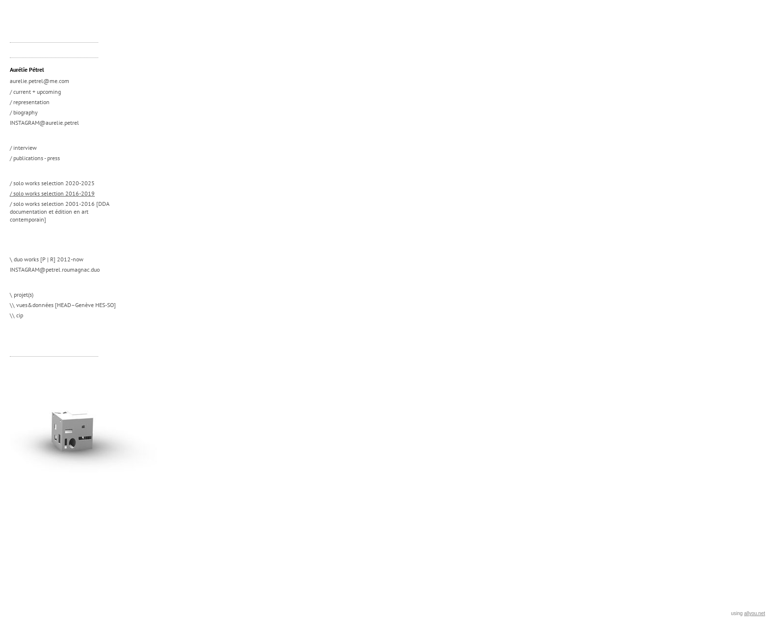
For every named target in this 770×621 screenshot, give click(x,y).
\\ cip (16, 315)
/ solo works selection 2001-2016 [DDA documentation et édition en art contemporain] (60, 211)
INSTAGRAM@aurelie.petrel (44, 122)
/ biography (24, 112)
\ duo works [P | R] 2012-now (46, 259)
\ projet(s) (21, 294)
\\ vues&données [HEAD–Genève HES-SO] (63, 305)
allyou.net (754, 613)
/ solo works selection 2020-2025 (52, 183)
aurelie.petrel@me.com (39, 81)
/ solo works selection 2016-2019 (52, 193)
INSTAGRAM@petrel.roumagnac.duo (55, 269)
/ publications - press (35, 158)
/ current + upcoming (35, 91)
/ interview (23, 147)
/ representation (30, 102)
